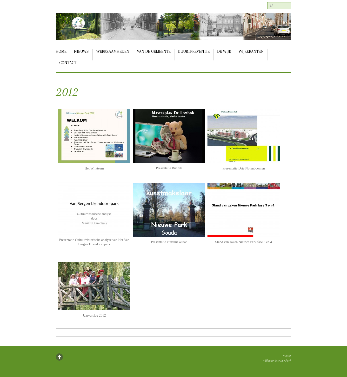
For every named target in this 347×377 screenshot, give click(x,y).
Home (61, 51)
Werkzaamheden (112, 51)
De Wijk (224, 51)
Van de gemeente (154, 51)
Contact (67, 62)
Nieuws (81, 51)
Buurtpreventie (194, 51)
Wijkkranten (251, 51)
